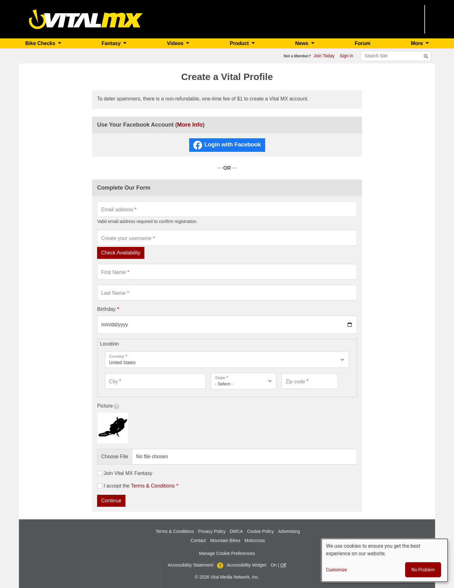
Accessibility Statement (190, 565)
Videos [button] (176, 43)
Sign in (346, 55)
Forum (362, 43)
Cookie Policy (260, 531)
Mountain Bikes (225, 540)
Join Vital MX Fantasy (127, 473)
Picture (108, 406)
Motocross (255, 540)
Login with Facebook (233, 144)
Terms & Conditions (153, 485)
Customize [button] (336, 569)
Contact (198, 540)
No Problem (423, 569)
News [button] (302, 43)
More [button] (417, 43)
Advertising (289, 531)
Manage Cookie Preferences (227, 553)
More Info (190, 125)
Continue (111, 500)
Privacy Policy (211, 531)
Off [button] (283, 565)
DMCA (236, 531)
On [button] (274, 565)
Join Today (324, 55)
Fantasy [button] (112, 43)
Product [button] (240, 43)
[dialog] (385, 560)
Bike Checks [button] (41, 43)
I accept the (139, 485)
